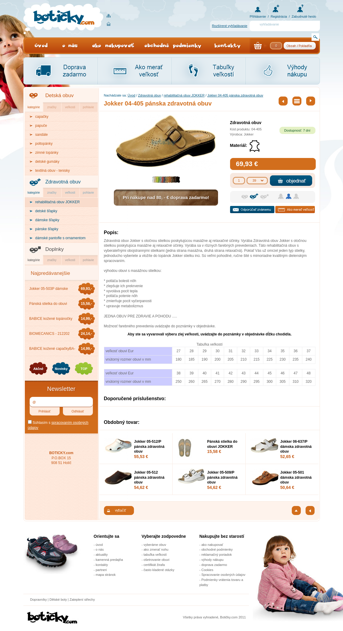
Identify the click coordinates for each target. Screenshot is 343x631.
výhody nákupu (212, 559)
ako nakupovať (212, 544)
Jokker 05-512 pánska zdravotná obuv (149, 477)
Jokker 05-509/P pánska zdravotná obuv (222, 477)
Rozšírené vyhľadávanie (229, 26)
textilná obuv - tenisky (52, 170)
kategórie (34, 107)
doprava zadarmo (214, 565)
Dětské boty (58, 599)
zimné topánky (46, 152)
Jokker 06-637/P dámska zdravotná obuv (296, 446)
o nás (100, 549)
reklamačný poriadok (216, 554)
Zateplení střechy (82, 599)
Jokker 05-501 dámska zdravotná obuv (296, 477)
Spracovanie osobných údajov (223, 574)
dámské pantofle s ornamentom (60, 238)
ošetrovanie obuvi (156, 559)
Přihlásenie (258, 16)
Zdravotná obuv (63, 182)
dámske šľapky (47, 220)
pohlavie (88, 107)
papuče (41, 126)
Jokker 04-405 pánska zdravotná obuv (235, 95)
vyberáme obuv (154, 544)
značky (51, 107)
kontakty (102, 565)
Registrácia (279, 16)
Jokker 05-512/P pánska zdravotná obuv (149, 446)
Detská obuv (59, 95)
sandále (41, 134)
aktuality (102, 554)
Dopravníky (39, 599)
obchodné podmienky (217, 549)
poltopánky (44, 143)
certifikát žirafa (154, 565)
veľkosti (70, 107)
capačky (42, 117)
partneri (101, 570)
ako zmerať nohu (155, 549)
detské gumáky (47, 161)
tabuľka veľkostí (155, 554)
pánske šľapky (46, 229)
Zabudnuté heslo (304, 16)
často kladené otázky (158, 570)
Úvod (131, 95)
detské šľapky (46, 211)
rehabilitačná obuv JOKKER (184, 95)
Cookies (207, 570)
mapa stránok (106, 574)
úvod (99, 544)
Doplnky (54, 249)
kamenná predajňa (109, 559)
